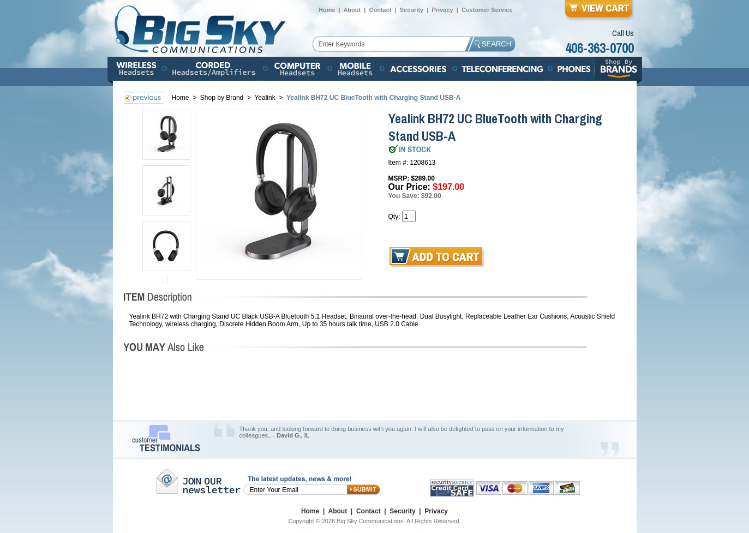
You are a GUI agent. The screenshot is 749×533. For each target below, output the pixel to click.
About (352, 10)
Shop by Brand (222, 97)
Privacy (442, 10)
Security (411, 10)
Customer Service (487, 10)
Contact (380, 10)
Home (327, 10)
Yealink (265, 97)
